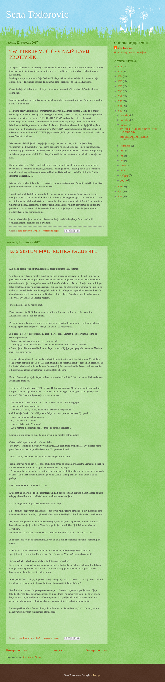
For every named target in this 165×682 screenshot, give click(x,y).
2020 (120, 96)
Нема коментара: (51, 230)
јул (122, 151)
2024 (120, 76)
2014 (120, 196)
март (123, 170)
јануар (123, 180)
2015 (120, 191)
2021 (120, 91)
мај (122, 160)
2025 (120, 71)
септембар (125, 146)
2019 (120, 101)
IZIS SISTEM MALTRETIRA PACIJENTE (53, 251)
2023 (120, 81)
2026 (120, 66)
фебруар (124, 175)
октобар (124, 125)
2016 (120, 186)
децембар (125, 115)
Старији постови (96, 650)
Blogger (96, 675)
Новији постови (17, 650)
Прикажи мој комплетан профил (130, 52)
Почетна (56, 650)
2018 (120, 106)
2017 (120, 111)
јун (122, 155)
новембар (125, 120)
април (123, 165)
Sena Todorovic (37, 14)
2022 (120, 86)
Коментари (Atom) (31, 657)
